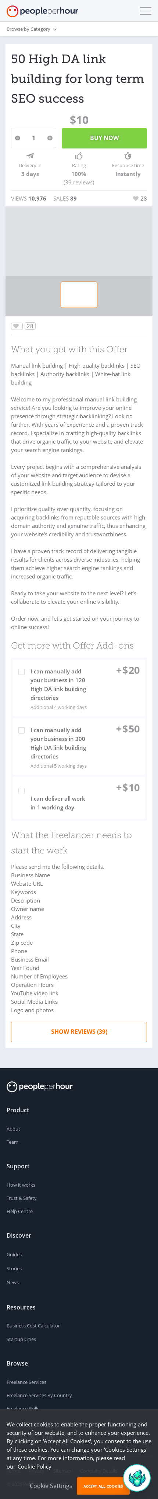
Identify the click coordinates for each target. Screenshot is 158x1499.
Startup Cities (21, 1339)
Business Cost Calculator (33, 1325)
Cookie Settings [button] (51, 1486)
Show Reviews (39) (79, 1032)
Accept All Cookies (103, 1486)
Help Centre (20, 1211)
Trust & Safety (22, 1198)
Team (12, 1142)
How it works (21, 1185)
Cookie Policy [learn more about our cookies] (34, 1466)
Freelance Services (26, 1382)
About (13, 1128)
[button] (144, 11)
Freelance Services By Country (39, 1395)
